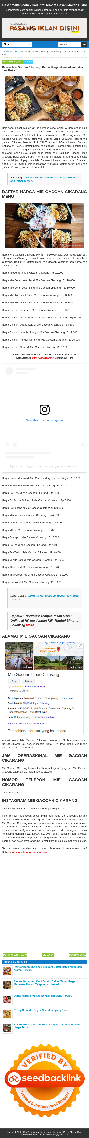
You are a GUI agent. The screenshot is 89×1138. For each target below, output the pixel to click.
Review (28, 61)
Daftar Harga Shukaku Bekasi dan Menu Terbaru (43, 995)
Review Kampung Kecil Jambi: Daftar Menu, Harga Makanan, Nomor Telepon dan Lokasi (44, 983)
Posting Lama (77, 955)
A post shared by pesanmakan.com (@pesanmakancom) (44, 466)
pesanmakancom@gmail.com (53, 1134)
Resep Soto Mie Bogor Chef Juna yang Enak (41, 1010)
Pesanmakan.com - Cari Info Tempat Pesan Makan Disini (44, 5)
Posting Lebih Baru (15, 955)
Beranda (48, 955)
